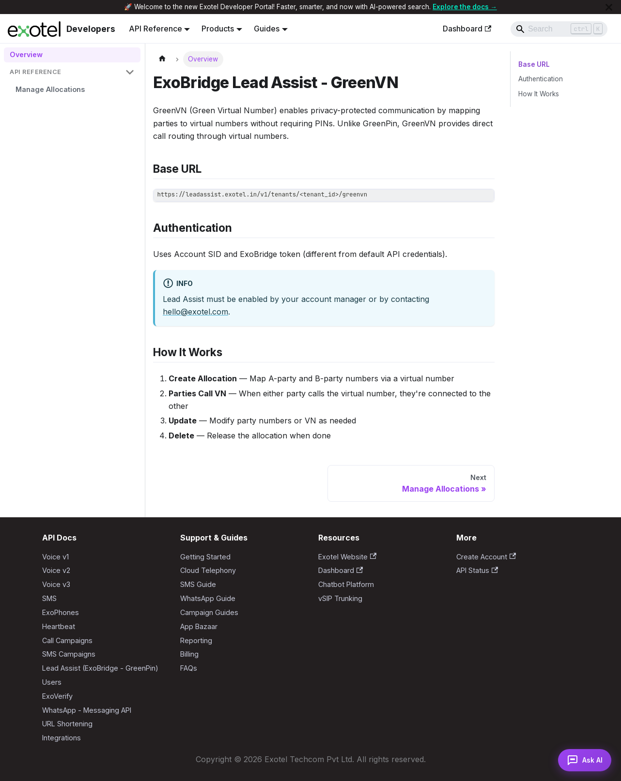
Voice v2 (56, 570)
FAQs (188, 668)
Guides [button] (266, 28)
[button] (72, 72)
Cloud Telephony (208, 570)
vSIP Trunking (340, 598)
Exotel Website (347, 557)
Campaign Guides (209, 612)
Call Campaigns (67, 640)
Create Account (486, 557)
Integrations (61, 738)
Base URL (533, 64)
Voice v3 (56, 584)
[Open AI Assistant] (581, 757)
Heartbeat (58, 626)
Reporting (196, 640)
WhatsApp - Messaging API (86, 710)
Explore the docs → (465, 7)
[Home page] (162, 59)
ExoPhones (60, 612)
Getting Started (205, 557)
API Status (477, 570)
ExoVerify (57, 696)
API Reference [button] (155, 28)
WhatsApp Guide (207, 598)
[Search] (559, 29)
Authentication (540, 79)
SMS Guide (198, 584)
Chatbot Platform (346, 584)
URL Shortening (67, 724)
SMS (49, 598)
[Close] (609, 7)
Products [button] (218, 28)
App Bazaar (198, 626)
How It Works (538, 94)
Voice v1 (55, 557)
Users (52, 682)
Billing (189, 654)
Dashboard (467, 28)
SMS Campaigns (68, 654)
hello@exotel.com (195, 311)
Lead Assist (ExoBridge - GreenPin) (100, 668)
